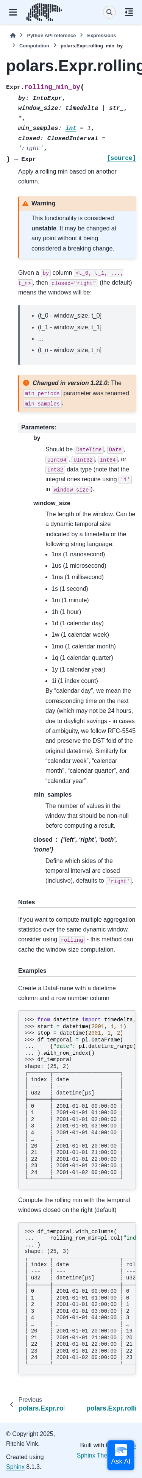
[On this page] (129, 12)
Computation (34, 46)
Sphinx (15, 1467)
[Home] (13, 35)
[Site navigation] (13, 12)
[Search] (109, 12)
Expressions (101, 35)
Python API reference (51, 35)
